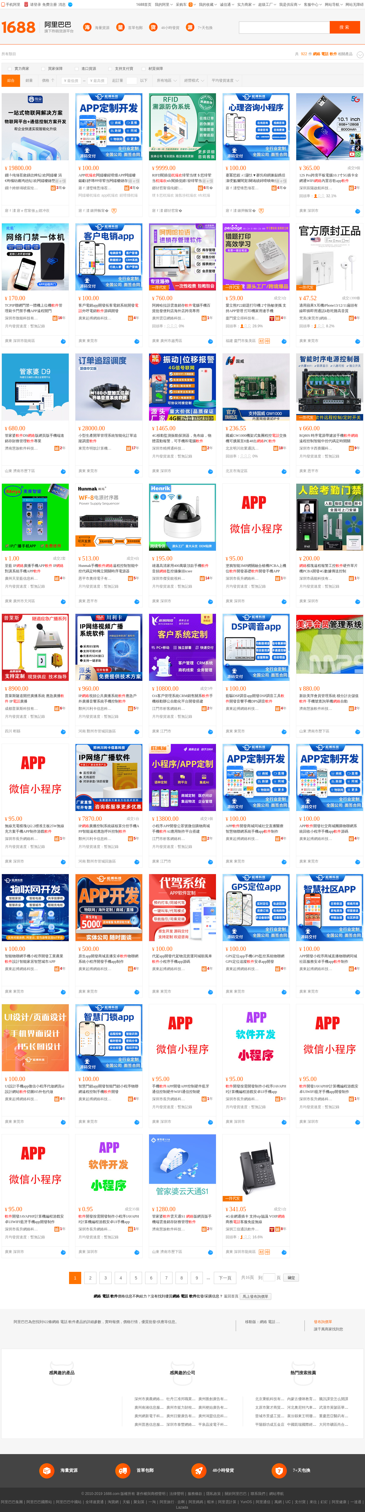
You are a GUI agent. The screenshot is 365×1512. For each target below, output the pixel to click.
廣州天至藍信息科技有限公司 (21, 578)
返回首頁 (231, 1296)
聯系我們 (258, 1494)
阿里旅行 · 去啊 (172, 1502)
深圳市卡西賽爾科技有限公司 (316, 448)
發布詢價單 (323, 1322)
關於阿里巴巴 (236, 1494)
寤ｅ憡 (60, 181)
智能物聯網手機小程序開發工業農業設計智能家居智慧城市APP (34, 959)
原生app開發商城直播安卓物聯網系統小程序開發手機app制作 (108, 959)
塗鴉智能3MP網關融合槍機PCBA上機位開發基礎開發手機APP (256, 568)
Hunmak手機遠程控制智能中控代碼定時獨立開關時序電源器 (108, 568)
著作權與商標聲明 (150, 1494)
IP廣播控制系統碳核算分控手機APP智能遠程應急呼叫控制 (108, 829)
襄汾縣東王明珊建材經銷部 (309, 1416)
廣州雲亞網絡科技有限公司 (169, 318)
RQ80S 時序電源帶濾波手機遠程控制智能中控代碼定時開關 (328, 438)
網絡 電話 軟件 (271, 1322)
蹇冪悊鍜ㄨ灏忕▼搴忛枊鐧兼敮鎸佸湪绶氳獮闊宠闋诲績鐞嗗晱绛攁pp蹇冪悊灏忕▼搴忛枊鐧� (255, 178)
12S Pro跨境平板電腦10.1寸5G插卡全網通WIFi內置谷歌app (328, 178)
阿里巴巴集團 (12, 1502)
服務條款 (195, 1494)
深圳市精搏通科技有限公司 (169, 448)
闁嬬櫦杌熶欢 (89, 195)
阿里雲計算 (227, 1502)
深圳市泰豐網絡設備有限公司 (190, 1424)
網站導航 (276, 1494)
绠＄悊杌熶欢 (163, 195)
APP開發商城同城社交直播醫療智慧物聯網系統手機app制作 (254, 829)
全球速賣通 (94, 1502)
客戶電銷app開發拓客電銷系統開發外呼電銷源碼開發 (108, 308)
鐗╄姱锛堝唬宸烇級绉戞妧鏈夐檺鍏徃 (21, 188)
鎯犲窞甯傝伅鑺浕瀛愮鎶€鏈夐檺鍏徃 (169, 188)
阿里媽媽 (196, 1502)
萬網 (278, 1502)
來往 (313, 1502)
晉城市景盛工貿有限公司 (275, 1416)
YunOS (246, 1502)
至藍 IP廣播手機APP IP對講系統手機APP (34, 568)
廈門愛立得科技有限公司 (242, 318)
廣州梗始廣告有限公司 (216, 1407)
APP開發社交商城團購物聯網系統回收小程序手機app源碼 (328, 829)
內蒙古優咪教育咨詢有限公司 (311, 1399)
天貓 (126, 1502)
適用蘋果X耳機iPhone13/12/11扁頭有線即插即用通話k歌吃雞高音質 (328, 308)
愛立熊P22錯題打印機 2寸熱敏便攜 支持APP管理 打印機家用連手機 (256, 308)
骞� (61, 188)
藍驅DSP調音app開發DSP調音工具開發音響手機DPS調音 (255, 698)
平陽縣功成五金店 (269, 1424)
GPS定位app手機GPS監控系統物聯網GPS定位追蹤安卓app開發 (255, 959)
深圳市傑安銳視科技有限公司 (169, 578)
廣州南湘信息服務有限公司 (156, 1407)
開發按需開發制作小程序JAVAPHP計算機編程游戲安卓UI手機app (256, 1089)
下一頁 (225, 1277)
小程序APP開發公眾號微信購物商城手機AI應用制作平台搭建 (181, 829)
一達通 (355, 1502)
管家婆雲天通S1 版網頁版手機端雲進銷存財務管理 (182, 1219)
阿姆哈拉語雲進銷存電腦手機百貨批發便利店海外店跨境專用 (181, 308)
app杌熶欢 (109, 195)
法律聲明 (176, 1494)
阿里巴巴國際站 (39, 1502)
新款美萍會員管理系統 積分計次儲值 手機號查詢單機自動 (329, 698)
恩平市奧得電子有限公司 (95, 578)
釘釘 (324, 1502)
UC (288, 1502)
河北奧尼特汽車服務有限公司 (311, 1407)
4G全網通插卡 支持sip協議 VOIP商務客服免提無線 (255, 1219)
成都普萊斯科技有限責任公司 (21, 708)
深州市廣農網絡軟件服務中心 (158, 1399)
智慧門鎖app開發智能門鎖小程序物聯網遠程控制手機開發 (108, 1089)
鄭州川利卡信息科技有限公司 (95, 708)
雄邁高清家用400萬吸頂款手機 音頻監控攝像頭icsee (180, 568)
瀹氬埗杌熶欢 (186, 195)
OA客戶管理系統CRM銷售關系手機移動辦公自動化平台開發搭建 (182, 698)
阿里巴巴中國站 (69, 1502)
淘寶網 (113, 1502)
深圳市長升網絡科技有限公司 (242, 578)
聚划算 (139, 1502)
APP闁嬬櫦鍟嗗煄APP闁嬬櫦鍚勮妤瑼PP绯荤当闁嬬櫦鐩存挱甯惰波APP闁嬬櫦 (108, 178)
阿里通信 (263, 1502)
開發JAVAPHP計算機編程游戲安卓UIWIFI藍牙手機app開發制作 (328, 1089)
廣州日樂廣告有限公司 (184, 1416)
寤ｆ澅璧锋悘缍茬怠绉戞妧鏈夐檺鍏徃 (95, 188)
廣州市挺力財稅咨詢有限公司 (190, 1407)
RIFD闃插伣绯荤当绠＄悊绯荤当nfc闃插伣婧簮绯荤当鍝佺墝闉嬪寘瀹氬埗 (182, 178)
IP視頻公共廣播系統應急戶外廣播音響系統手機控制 (107, 698)
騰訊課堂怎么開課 (333, 1399)
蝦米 (210, 1502)
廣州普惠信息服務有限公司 (156, 1424)
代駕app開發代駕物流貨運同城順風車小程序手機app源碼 (182, 959)
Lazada (182, 1507)
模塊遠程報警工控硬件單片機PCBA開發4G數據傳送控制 (328, 568)
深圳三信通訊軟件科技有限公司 (242, 1229)
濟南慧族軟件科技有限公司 (21, 448)
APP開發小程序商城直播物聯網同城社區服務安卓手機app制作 (328, 959)
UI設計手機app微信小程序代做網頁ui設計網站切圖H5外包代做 (34, 1089)
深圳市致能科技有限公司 (21, 318)
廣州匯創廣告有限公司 (216, 1399)
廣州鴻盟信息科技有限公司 (220, 1416)
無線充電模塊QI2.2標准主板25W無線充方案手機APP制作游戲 (34, 829)
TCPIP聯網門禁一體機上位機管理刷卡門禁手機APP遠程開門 (33, 308)
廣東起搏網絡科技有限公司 (95, 318)
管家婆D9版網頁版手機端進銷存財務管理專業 (34, 438)
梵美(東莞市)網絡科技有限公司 (316, 318)
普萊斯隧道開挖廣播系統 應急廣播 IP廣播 (34, 698)
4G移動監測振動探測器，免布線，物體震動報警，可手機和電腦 (181, 438)
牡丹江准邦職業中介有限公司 (190, 1399)
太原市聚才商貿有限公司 (275, 1407)
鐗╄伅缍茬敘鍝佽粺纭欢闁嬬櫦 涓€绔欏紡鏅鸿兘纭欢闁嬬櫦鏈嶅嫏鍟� (34, 178)
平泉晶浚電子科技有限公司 (220, 1424)
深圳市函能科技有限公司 (316, 578)
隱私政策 (213, 1494)
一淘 (152, 1502)
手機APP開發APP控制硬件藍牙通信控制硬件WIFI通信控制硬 (180, 1089)
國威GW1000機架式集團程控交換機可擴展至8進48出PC (256, 438)
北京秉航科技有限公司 (273, 1399)
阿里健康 (339, 1502)
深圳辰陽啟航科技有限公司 (316, 188)
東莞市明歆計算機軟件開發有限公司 (95, 448)
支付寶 (300, 1502)
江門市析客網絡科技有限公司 (169, 708)
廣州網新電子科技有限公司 (156, 1416)
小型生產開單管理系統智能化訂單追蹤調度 (107, 438)
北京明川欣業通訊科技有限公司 (242, 448)
